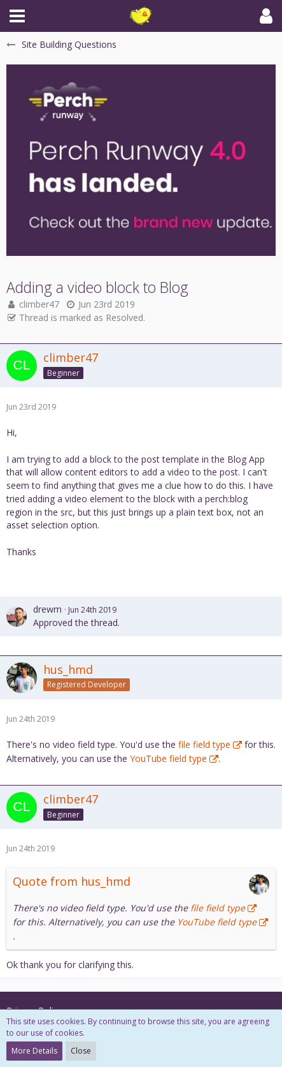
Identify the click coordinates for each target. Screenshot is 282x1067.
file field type (204, 744)
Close (81, 1050)
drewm (47, 609)
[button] (17, 16)
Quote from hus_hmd (71, 881)
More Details (34, 1050)
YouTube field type (168, 758)
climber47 (39, 304)
